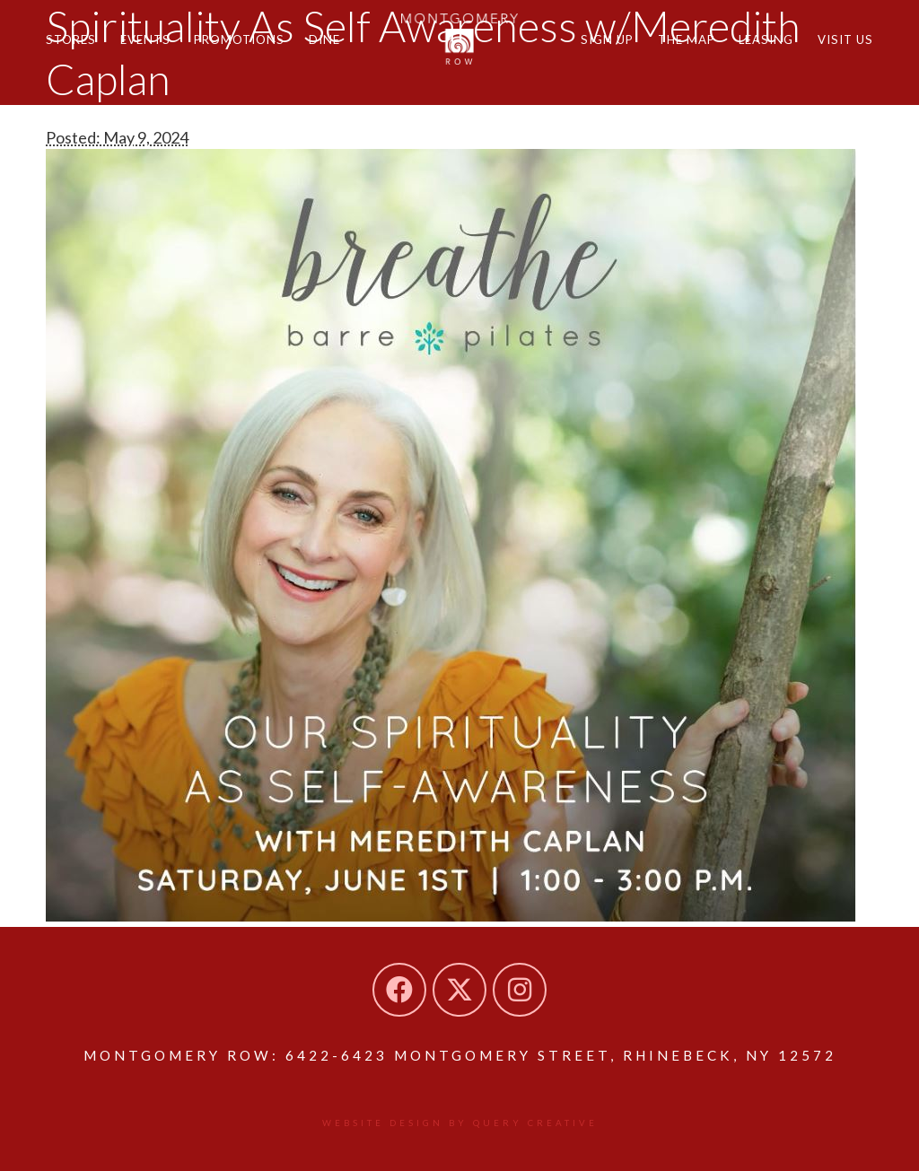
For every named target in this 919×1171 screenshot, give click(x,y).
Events (149, 42)
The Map (681, 42)
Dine (333, 42)
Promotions (246, 42)
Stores (72, 42)
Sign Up (599, 42)
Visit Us (844, 42)
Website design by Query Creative (460, 1123)
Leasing (763, 42)
